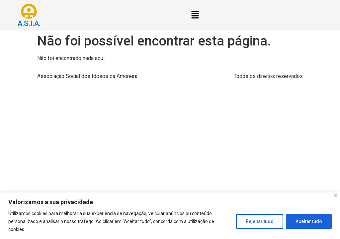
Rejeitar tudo (260, 221)
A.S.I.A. (29, 23)
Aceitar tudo (309, 221)
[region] (170, 215)
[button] (195, 15)
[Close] (335, 195)
